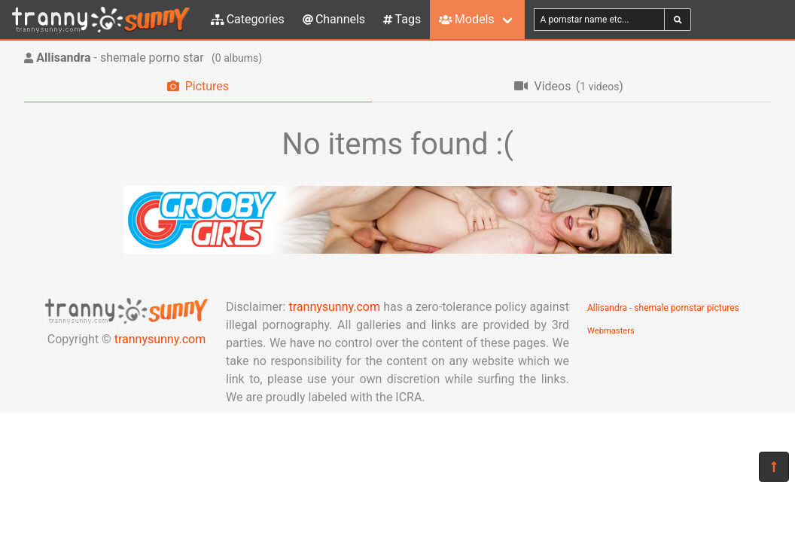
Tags (402, 19)
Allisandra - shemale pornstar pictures (663, 308)
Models (466, 19)
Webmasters (611, 331)
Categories (248, 19)
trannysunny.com (160, 339)
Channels (334, 19)
